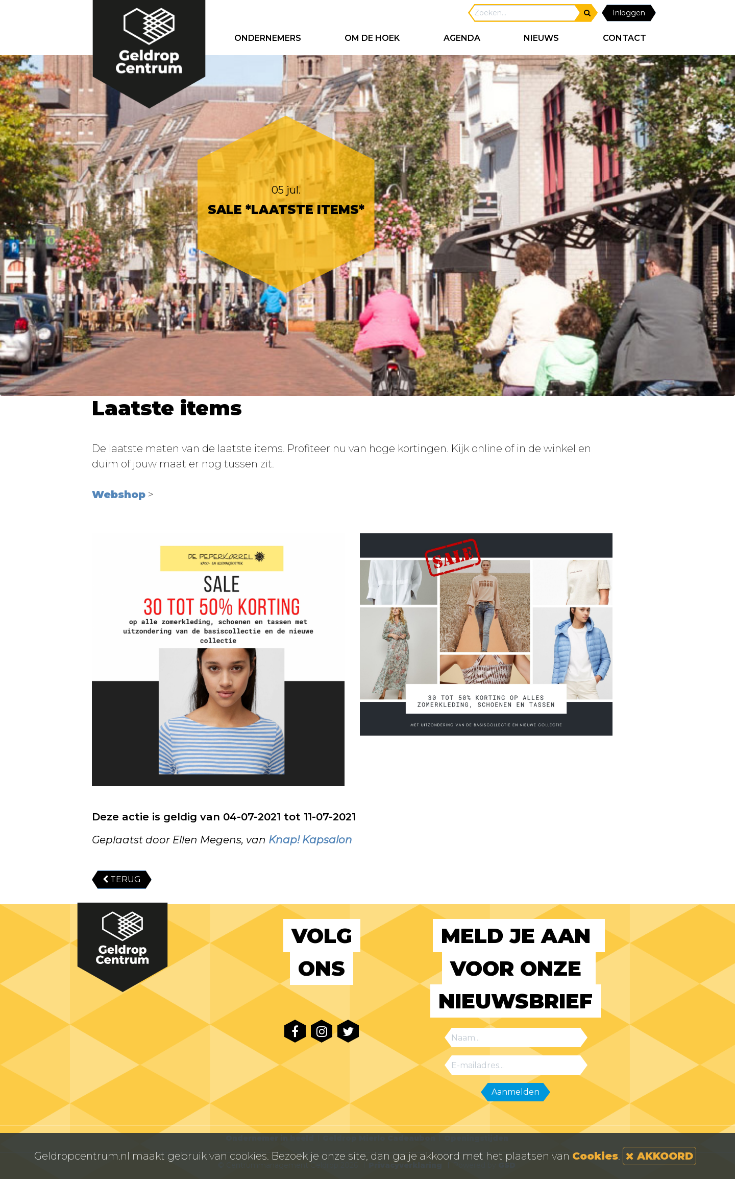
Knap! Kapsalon (310, 840)
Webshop (118, 494)
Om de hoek (372, 38)
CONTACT (624, 38)
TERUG (122, 879)
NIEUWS (541, 38)
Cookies (595, 1156)
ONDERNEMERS (267, 38)
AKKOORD (659, 1156)
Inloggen (628, 12)
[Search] (525, 13)
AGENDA (462, 38)
